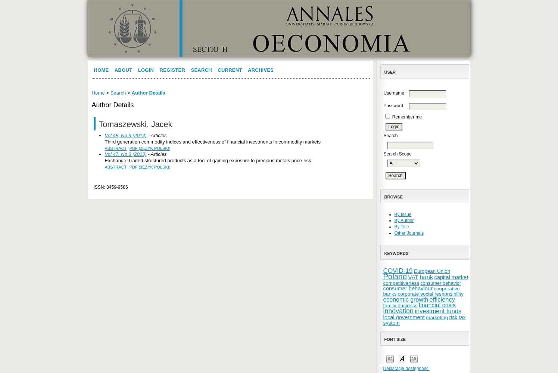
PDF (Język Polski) (150, 148)
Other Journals (409, 233)
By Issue (403, 214)
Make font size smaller (390, 358)
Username (394, 93)
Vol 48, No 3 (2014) (126, 135)
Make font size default (402, 358)
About (124, 70)
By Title (402, 226)
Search (201, 70)
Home (101, 70)
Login (146, 70)
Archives (261, 70)
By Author (404, 220)
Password (393, 105)
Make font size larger (414, 358)
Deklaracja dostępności (406, 368)
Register (173, 70)
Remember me (407, 117)
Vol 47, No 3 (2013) (126, 154)
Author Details (148, 93)
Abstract (116, 148)
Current (230, 70)
